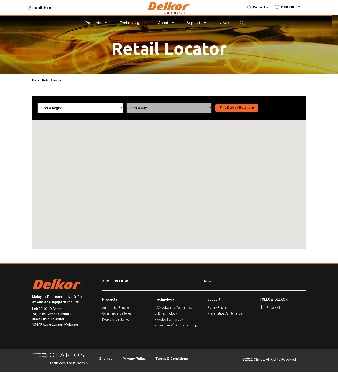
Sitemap (106, 359)
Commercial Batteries (116, 314)
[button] (45, 8)
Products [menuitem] (99, 23)
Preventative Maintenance (224, 314)
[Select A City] (169, 108)
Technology (164, 300)
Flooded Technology (169, 320)
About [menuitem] (169, 23)
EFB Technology (166, 314)
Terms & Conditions (171, 359)
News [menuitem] (230, 23)
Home (36, 80)
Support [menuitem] (199, 23)
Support (213, 300)
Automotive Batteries (116, 308)
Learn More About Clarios (67, 364)
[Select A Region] (80, 108)
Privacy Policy (134, 359)
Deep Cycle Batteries (115, 320)
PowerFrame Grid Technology (176, 326)
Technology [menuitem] (135, 23)
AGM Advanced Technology (173, 308)
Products (109, 300)
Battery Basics (217, 308)
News (209, 282)
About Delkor (115, 282)
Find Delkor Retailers (237, 108)
